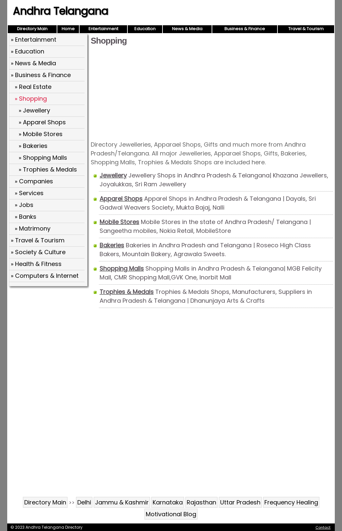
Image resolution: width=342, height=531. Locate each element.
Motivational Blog (171, 514)
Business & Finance (244, 29)
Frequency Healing (291, 502)
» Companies (34, 181)
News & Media (187, 29)
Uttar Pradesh (240, 502)
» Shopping (31, 98)
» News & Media (33, 63)
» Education (27, 51)
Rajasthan (201, 502)
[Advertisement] (212, 92)
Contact (323, 527)
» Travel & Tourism (38, 240)
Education (145, 29)
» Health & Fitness (36, 264)
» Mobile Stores (41, 134)
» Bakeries (33, 146)
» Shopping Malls (43, 157)
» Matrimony (32, 228)
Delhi (84, 502)
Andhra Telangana (60, 11)
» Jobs (24, 205)
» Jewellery (34, 110)
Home (68, 29)
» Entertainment (33, 39)
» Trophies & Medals (48, 169)
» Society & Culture (38, 252)
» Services (29, 193)
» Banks (25, 217)
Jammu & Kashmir (122, 502)
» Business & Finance (41, 75)
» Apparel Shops (42, 122)
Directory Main (32, 29)
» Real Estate (33, 87)
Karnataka (168, 502)
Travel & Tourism (306, 29)
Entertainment (103, 29)
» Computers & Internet (45, 276)
